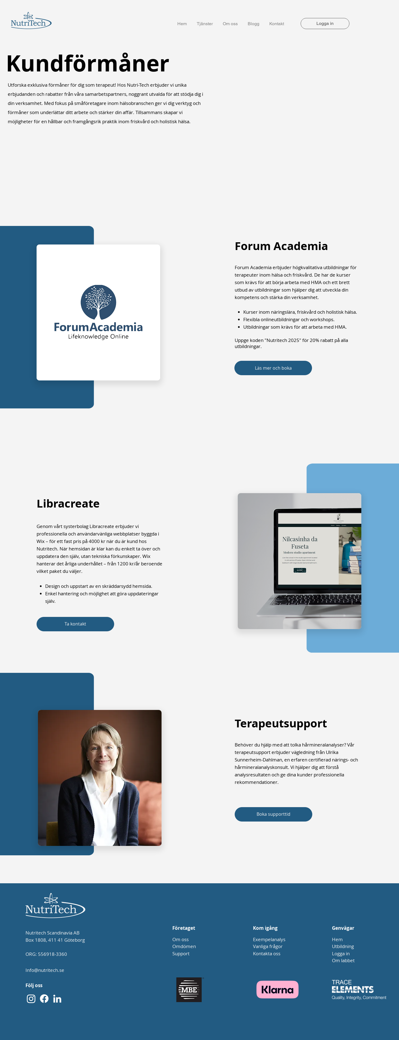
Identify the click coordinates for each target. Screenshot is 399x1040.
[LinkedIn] (57, 998)
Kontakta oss (266, 953)
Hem (337, 939)
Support (181, 953)
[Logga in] (325, 23)
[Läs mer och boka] (273, 368)
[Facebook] (44, 998)
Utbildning (343, 946)
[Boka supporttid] (273, 814)
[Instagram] (31, 998)
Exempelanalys (269, 939)
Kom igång (265, 928)
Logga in (341, 953)
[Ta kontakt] (75, 624)
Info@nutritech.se (44, 970)
